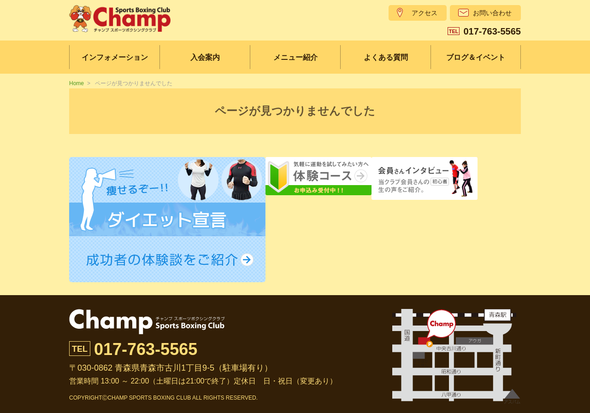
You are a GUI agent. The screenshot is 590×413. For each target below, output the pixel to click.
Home (76, 83)
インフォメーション (115, 57)
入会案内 (205, 57)
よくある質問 (386, 57)
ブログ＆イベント (475, 57)
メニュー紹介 (295, 57)
